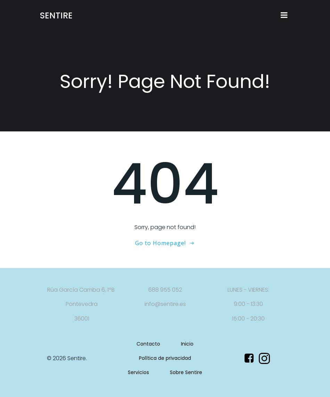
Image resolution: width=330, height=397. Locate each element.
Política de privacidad (165, 358)
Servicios (138, 372)
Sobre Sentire (186, 372)
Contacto (148, 343)
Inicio (187, 343)
